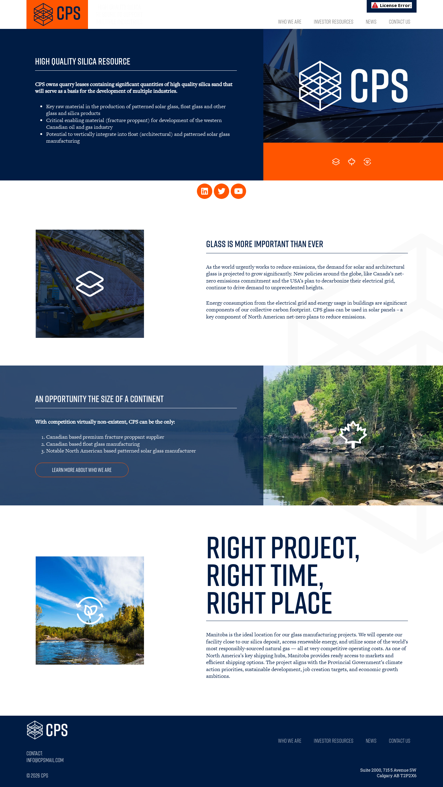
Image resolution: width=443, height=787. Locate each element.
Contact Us (399, 21)
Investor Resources (333, 21)
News (371, 21)
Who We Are (289, 21)
